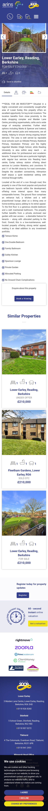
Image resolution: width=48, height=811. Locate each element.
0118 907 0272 (24, 728)
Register (23, 595)
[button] (3, 36)
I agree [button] (24, 792)
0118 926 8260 (24, 709)
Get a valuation (37, 624)
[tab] (16, 92)
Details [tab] (7, 92)
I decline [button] (24, 798)
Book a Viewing (24, 299)
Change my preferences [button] (24, 804)
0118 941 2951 (24, 748)
